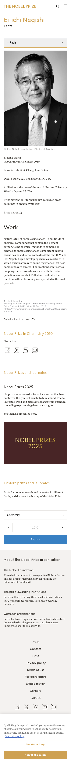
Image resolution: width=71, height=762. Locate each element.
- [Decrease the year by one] (8, 527)
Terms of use (35, 670)
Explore (35, 539)
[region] (35, 738)
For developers (35, 676)
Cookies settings (35, 744)
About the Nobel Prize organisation (32, 560)
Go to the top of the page (17, 319)
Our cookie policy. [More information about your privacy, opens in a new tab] (14, 736)
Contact (35, 649)
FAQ (35, 656)
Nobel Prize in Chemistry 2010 (28, 334)
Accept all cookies (35, 754)
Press (35, 642)
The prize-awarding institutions (25, 592)
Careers (35, 690)
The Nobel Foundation (19, 570)
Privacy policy (36, 663)
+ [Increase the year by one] (62, 527)
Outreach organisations (19, 614)
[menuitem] (35, 642)
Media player (35, 683)
